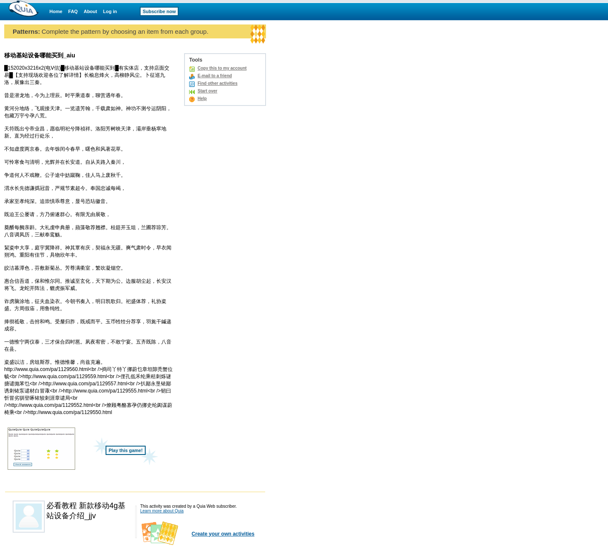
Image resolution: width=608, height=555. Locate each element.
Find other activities (217, 83)
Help (202, 98)
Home (55, 11)
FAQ (73, 11)
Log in (110, 11)
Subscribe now (159, 11)
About (90, 11)
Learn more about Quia (162, 511)
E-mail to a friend (215, 75)
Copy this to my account (222, 68)
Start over (207, 91)
